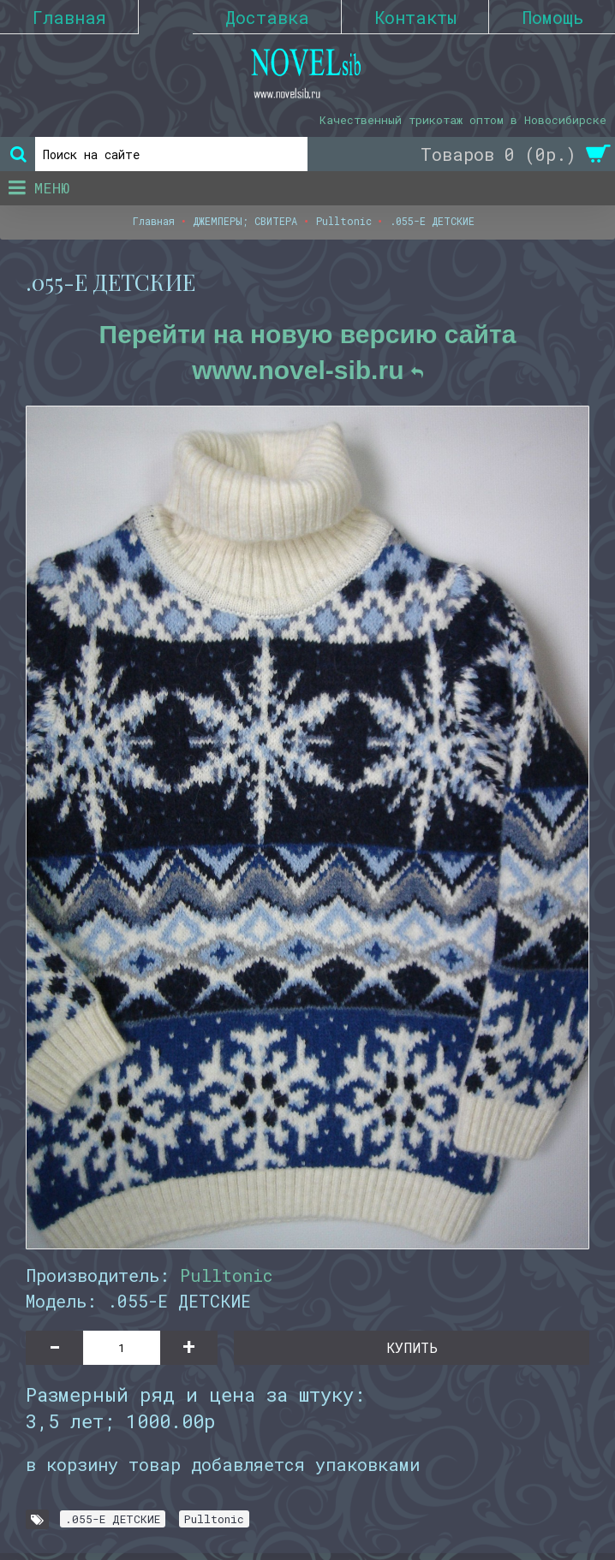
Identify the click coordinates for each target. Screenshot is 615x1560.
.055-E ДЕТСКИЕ (112, 1519)
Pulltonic (226, 1275)
